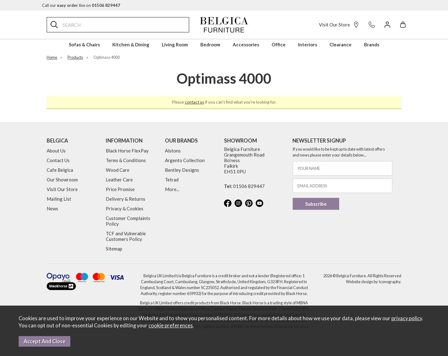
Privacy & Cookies (124, 208)
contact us (194, 102)
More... (172, 189)
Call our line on (81, 5)
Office (279, 44)
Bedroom (210, 44)
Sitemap (114, 248)
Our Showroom (62, 179)
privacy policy (406, 318)
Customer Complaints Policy (128, 221)
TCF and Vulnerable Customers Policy (126, 236)
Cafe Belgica (60, 170)
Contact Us (58, 160)
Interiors (307, 44)
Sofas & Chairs (84, 44)
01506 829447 (249, 186)
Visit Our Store (339, 24)
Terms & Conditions (126, 160)
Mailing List (59, 199)
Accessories (246, 44)
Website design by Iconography (373, 281)
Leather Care (119, 179)
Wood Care (117, 170)
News (52, 208)
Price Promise (120, 189)
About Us (56, 150)
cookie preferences (170, 325)
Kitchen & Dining (130, 44)
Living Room (175, 44)
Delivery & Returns (125, 199)
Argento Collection (185, 160)
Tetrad (172, 179)
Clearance (340, 44)
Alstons (173, 150)
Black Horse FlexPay (127, 150)
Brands (371, 44)
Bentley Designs (182, 170)
